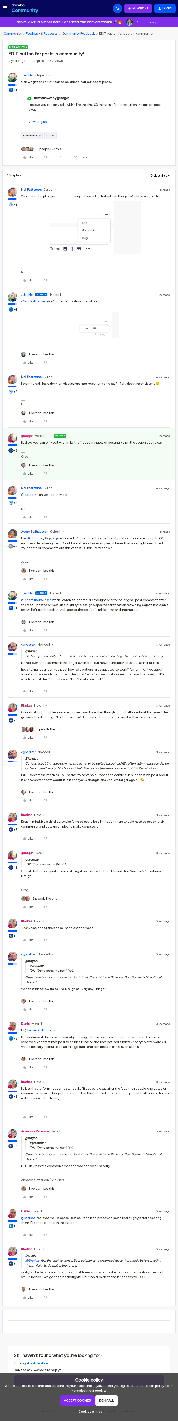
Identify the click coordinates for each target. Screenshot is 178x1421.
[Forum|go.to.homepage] (25, 8)
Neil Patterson (31, 190)
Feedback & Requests (41, 34)
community (32, 135)
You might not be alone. (31, 1363)
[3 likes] (41, 729)
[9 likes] (41, 149)
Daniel (25, 1024)
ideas (50, 135)
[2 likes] (39, 898)
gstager (27, 436)
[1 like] (37, 354)
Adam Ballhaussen (34, 532)
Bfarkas (26, 705)
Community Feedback (78, 34)
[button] (5, 9)
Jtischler (27, 75)
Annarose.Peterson (35, 1131)
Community (13, 34)
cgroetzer (28, 645)
